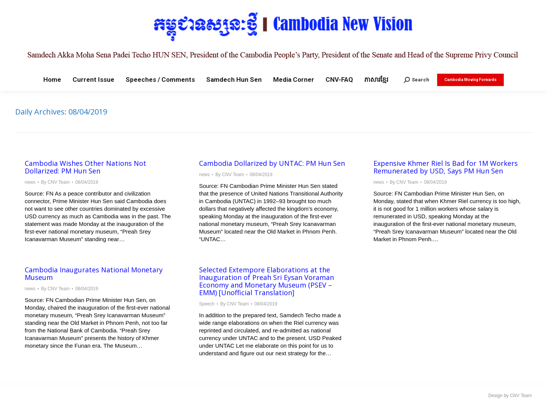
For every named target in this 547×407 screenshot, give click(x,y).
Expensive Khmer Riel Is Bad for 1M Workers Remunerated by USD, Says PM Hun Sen (445, 167)
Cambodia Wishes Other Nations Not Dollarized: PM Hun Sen (85, 167)
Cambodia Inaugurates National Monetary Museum (94, 273)
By (55, 182)
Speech (207, 304)
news (30, 182)
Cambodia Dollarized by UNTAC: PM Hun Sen (272, 163)
